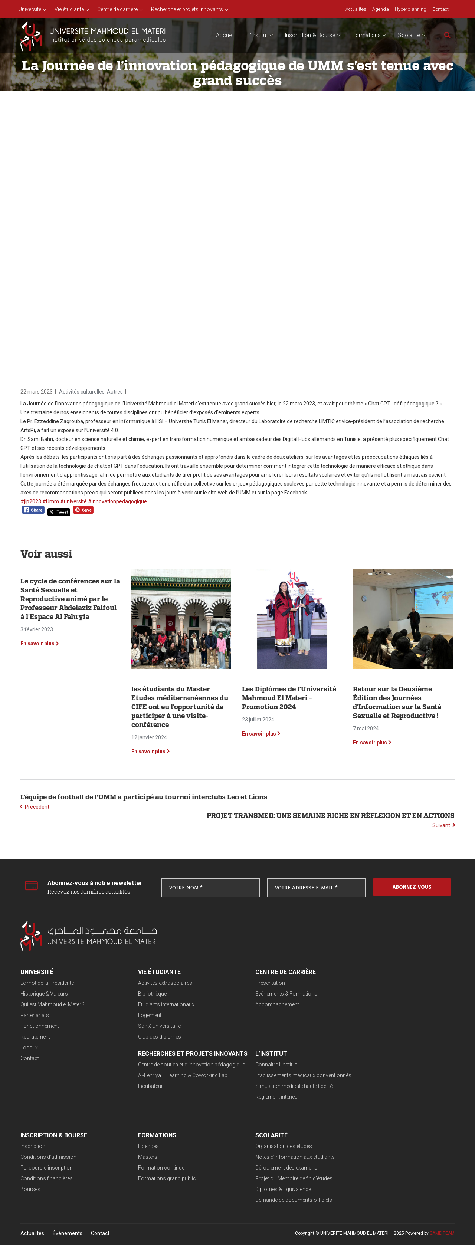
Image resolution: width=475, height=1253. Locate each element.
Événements (67, 1241)
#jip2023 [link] (30, 501)
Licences (343, 1073)
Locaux (29, 1047)
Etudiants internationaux (153, 1004)
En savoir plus (37, 644)
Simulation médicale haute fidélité (163, 1095)
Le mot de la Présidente (47, 983)
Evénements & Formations (260, 994)
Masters (342, 1084)
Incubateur (345, 1022)
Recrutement (35, 1037)
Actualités (32, 1241)
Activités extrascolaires (152, 983)
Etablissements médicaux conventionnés (173, 1084)
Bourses (239, 1116)
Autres (115, 392)
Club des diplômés (146, 1037)
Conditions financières (255, 1105)
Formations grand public (362, 1105)
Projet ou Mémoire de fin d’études (59, 1187)
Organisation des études (48, 1154)
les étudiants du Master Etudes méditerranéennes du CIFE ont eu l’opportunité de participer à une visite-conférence (179, 707)
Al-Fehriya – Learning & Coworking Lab (377, 1011)
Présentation (244, 983)
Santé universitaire (146, 1026)
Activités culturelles (82, 392)
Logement (136, 1015)
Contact (29, 1058)
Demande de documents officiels (58, 1208)
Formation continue (356, 1095)
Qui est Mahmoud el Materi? (52, 1004)
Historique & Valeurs (44, 994)
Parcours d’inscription (255, 1095)
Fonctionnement (39, 1026)
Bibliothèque (139, 994)
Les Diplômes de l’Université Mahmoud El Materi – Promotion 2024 (289, 698)
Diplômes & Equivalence (48, 1197)
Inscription (241, 1073)
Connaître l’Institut (145, 1073)
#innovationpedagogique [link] (117, 501)
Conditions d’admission (257, 1084)
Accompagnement (251, 1004)
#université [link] (73, 501)
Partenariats (34, 1015)
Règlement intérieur (147, 1105)
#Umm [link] (50, 501)
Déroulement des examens (51, 1176)
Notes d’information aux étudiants (60, 1165)
